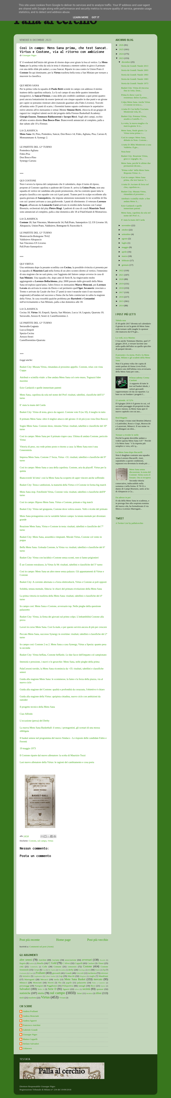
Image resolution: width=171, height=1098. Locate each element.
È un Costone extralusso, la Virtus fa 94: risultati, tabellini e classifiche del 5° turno (61, 564)
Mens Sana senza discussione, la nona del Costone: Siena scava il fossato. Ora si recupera (140, 473)
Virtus (50, 840)
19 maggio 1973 (28, 748)
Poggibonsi (52, 986)
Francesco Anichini (31, 1025)
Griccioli (79, 973)
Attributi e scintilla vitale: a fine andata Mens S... (135, 199)
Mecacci (44, 979)
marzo (125, 256)
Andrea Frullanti (30, 1011)
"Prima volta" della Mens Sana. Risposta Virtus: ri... (135, 171)
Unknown (27, 1048)
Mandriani (103, 976)
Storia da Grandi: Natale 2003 (134, 70)
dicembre (126, 62)
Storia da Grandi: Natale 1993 (134, 74)
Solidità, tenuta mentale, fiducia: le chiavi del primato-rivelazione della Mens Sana (61, 588)
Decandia (61, 970)
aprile (124, 252)
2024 (121, 54)
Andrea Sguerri (30, 1020)
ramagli (81, 986)
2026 (121, 45)
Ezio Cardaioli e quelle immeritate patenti (40, 387)
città (21, 966)
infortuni (104, 973)
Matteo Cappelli (30, 1039)
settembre (126, 234)
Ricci (93, 986)
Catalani (91, 963)
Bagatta (23, 963)
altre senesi (26, 959)
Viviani (62, 998)
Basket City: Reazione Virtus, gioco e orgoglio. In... (134, 157)
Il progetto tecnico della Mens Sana (37, 706)
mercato (98, 979)
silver (77, 989)
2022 (121, 270)
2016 (121, 297)
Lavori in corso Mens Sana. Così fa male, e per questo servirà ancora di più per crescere (63, 627)
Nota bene (125, 151)
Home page (63, 939)
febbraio (126, 260)
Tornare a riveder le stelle (127, 435)
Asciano (55, 960)
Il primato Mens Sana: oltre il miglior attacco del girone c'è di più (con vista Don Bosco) (64, 419)
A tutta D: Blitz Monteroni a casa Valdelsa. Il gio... (136, 146)
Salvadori (25, 989)
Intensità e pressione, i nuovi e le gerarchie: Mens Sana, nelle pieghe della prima (60, 661)
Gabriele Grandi (30, 1030)
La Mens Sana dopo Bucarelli (129, 452)
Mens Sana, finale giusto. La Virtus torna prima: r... (134, 131)
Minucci (23, 982)
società (86, 989)
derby (70, 969)
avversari (87, 959)
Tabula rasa (121, 320)
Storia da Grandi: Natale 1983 (134, 79)
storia (41, 993)
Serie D (52, 989)
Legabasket (38, 976)
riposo (103, 986)
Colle (44, 966)
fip (104, 970)
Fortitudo (23, 973)
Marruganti (29, 979)
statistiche (25, 993)
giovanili (56, 973)
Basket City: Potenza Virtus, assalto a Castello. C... (134, 117)
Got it (95, 17)
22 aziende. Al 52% (124, 400)
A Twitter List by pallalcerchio (129, 523)
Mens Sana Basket (75, 979)
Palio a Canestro (98, 983)
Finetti (97, 970)
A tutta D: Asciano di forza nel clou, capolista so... (135, 185)
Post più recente (30, 939)
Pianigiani (39, 986)
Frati (31, 973)
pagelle (69, 983)
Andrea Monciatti (31, 1016)
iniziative (26, 976)
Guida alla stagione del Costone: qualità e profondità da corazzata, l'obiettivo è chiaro (62, 689)
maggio (125, 247)
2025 (121, 49)
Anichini (42, 960)
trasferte (32, 997)
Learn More (80, 17)
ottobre (125, 229)
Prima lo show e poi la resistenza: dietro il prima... (134, 96)
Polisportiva (67, 986)
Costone (32, 840)
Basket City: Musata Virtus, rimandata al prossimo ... (133, 192)
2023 (121, 58)
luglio (125, 243)
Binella (40, 963)
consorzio (72, 966)
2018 (121, 288)
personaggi (24, 986)
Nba (59, 983)
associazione (70, 960)
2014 (121, 305)
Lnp (61, 976)
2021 (121, 275)
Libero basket (51, 976)
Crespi (36, 970)
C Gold (53, 963)
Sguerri (66, 989)
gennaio (125, 265)
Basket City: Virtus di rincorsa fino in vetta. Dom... (135, 89)
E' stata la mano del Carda (33, 405)
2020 (121, 279)
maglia (92, 976)
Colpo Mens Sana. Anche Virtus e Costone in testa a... (135, 103)
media (56, 979)
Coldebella (34, 967)
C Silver (66, 963)
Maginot (83, 976)
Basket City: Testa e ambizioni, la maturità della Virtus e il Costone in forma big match (63, 484)
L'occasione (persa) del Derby (34, 720)
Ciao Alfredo (26, 713)
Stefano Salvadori (31, 1043)
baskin (31, 963)
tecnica (89, 993)
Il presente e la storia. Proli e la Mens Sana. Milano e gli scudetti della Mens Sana (133, 357)
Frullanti (40, 972)
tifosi (98, 993)
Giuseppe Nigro (30, 1034)
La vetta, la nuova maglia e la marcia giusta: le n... (134, 124)
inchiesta (92, 973)
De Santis (51, 970)
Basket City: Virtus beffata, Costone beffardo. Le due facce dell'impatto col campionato (63, 654)
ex (89, 969)
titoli (22, 997)
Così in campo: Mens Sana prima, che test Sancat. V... (134, 178)
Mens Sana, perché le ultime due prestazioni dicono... (136, 164)
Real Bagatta (121, 417)
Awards (102, 960)
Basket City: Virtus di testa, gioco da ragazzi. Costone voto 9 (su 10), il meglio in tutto (63, 412)
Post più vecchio (97, 939)
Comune (57, 966)
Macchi (71, 976)
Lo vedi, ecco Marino (125, 337)
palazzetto (81, 982)
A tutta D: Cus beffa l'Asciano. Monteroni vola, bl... (135, 110)
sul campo (42, 840)
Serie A (41, 989)
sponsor (99, 989)
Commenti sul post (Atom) (41, 946)
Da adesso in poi (123, 497)
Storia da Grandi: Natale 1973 (134, 83)
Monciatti (37, 982)
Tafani (79, 993)
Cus (44, 970)
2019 (121, 283)
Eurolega (81, 970)
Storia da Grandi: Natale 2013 (134, 66)
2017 (121, 292)
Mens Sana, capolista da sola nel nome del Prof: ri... (135, 214)
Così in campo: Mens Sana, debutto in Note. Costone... (134, 138)
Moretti (51, 983)
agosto (125, 238)
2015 (121, 301)
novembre (126, 225)
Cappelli (79, 963)
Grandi (68, 973)
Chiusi (101, 963)
